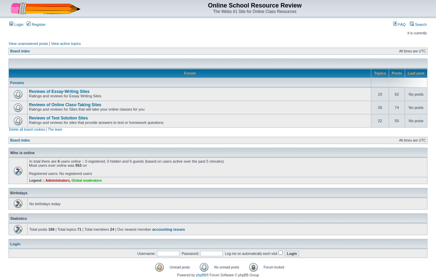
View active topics (66, 44)
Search (418, 24)
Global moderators (87, 180)
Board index (20, 51)
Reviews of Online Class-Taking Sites (65, 104)
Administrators (57, 180)
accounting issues (168, 229)
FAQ (399, 24)
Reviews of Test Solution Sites (58, 118)
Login (16, 24)
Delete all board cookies (27, 129)
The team (55, 129)
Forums (17, 83)
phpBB (201, 275)
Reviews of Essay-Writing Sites (59, 91)
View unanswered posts (28, 44)
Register (36, 24)
